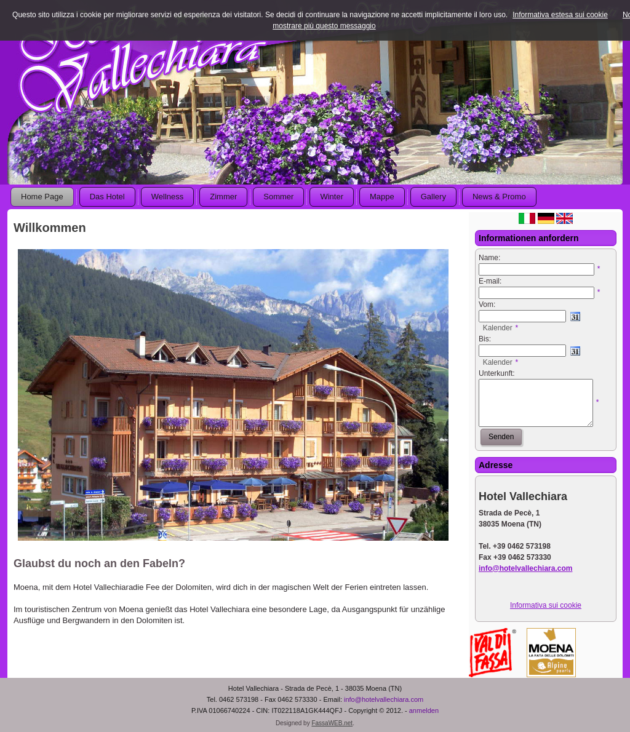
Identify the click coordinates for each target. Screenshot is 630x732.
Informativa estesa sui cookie (560, 14)
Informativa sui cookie (545, 605)
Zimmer (223, 196)
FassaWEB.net (332, 723)
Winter (331, 196)
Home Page (42, 196)
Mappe (382, 196)
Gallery (433, 196)
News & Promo (499, 196)
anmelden (424, 710)
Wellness (167, 196)
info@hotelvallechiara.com (383, 699)
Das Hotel (107, 196)
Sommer (278, 196)
